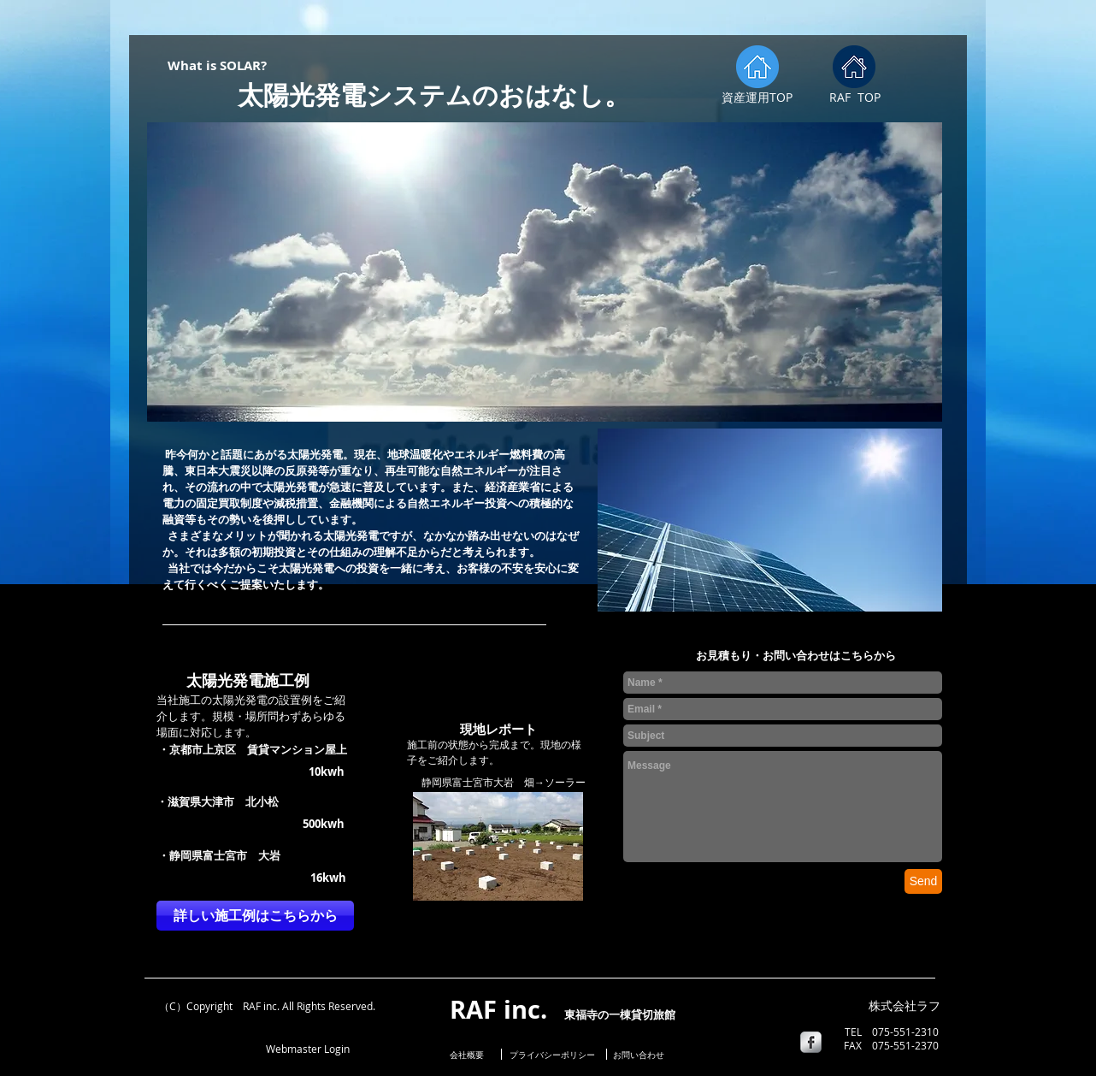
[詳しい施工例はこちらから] (255, 916)
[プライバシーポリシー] (552, 1055)
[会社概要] (471, 1055)
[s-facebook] (811, 1042)
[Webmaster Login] (307, 1048)
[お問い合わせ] (638, 1055)
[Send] (923, 881)
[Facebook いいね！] (196, 1046)
